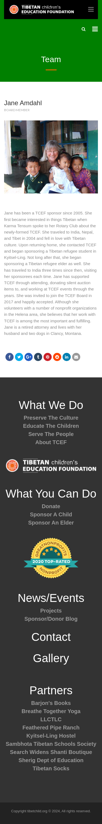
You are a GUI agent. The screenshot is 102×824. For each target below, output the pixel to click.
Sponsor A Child (51, 514)
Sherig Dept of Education (51, 760)
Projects (51, 611)
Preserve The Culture (51, 418)
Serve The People (51, 434)
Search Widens (29, 752)
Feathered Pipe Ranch (50, 728)
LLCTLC (51, 719)
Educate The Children (51, 426)
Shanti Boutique (71, 752)
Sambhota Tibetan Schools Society (51, 744)
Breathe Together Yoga (51, 711)
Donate (51, 506)
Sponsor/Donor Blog (51, 619)
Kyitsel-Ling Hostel (51, 736)
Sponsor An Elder (51, 523)
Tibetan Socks (51, 768)
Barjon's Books (51, 703)
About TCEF (51, 442)
